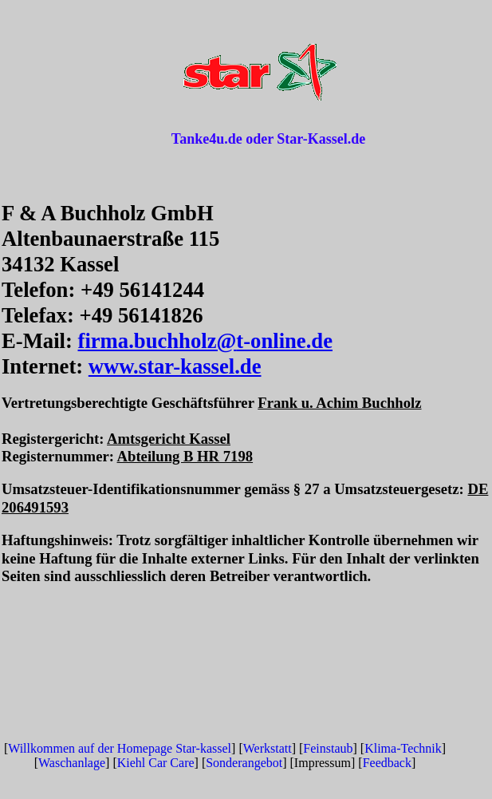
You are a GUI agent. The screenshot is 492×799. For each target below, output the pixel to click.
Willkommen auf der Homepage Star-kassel (119, 748)
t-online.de (284, 341)
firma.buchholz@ (157, 341)
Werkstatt (267, 748)
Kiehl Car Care (156, 762)
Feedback (387, 762)
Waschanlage (71, 762)
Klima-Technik (403, 748)
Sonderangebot (244, 762)
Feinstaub (327, 748)
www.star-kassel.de (175, 366)
